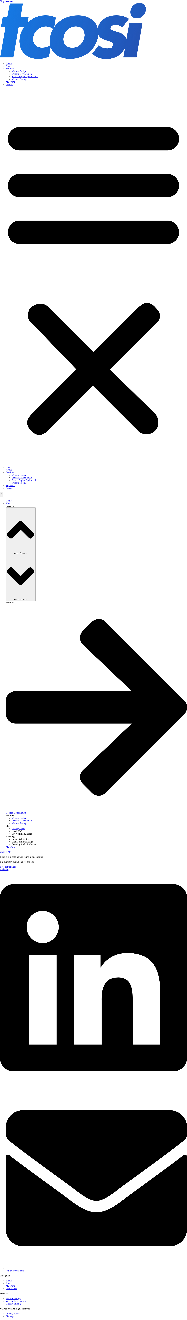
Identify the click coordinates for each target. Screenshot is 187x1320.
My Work (10, 82)
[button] (93, 275)
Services (10, 68)
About (9, 66)
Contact (9, 84)
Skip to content (7, 1)
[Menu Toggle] (1, 494)
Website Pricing (19, 79)
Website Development (22, 74)
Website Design (19, 71)
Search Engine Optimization (25, 76)
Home (9, 63)
